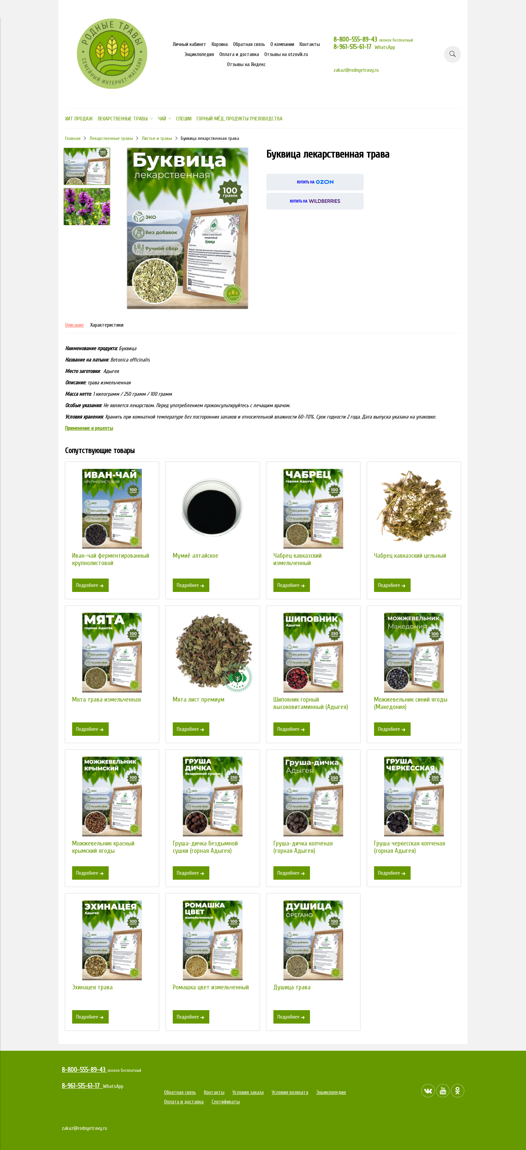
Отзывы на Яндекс (246, 64)
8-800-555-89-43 (356, 39)
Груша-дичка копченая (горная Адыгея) (303, 847)
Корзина (220, 44)
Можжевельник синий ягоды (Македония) (411, 703)
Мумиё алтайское (195, 555)
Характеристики (106, 325)
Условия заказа (248, 1092)
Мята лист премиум (198, 699)
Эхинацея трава (92, 987)
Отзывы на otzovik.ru (286, 54)
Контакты (310, 44)
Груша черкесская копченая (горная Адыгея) (409, 847)
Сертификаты (226, 1102)
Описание (74, 325)
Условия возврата (290, 1092)
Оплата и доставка (239, 54)
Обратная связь (249, 44)
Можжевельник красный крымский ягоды (103, 847)
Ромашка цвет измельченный (211, 987)
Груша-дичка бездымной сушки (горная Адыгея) (205, 847)
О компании (282, 44)
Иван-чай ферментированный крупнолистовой (110, 559)
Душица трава (292, 987)
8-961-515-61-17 (354, 47)
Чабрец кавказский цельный (410, 555)
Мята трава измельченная (106, 699)
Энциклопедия (199, 54)
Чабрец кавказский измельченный (297, 559)
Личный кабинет (189, 44)
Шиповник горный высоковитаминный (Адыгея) (310, 703)
